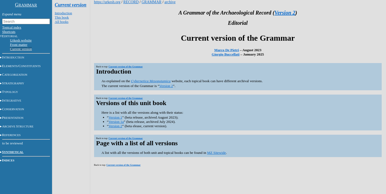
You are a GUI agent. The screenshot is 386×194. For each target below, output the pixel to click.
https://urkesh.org (107, 2)
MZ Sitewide (216, 153)
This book (62, 17)
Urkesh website (21, 40)
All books (61, 22)
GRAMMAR (151, 2)
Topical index (11, 27)
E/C (21, 66)
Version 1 (115, 117)
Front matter (18, 45)
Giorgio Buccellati (225, 54)
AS (17, 126)
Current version (21, 49)
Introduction (63, 13)
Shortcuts (8, 32)
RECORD (131, 2)
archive (169, 2)
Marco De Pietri (226, 50)
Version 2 (284, 13)
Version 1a (116, 122)
